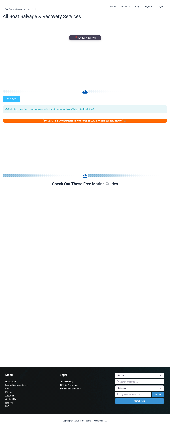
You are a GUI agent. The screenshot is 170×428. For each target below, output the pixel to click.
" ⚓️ (85, 120)
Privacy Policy (66, 382)
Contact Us (10, 399)
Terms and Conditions (70, 389)
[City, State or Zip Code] (133, 395)
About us (9, 396)
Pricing (8, 392)
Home (117, 6)
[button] (132, 6)
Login (160, 6)
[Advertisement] (85, 64)
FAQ (7, 407)
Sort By (11, 98)
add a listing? (87, 109)
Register (150, 6)
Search (128, 6)
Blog (139, 6)
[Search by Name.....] (139, 382)
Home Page (10, 382)
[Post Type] (139, 376)
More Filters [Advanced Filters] (139, 401)
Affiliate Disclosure (69, 386)
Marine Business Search (16, 386)
